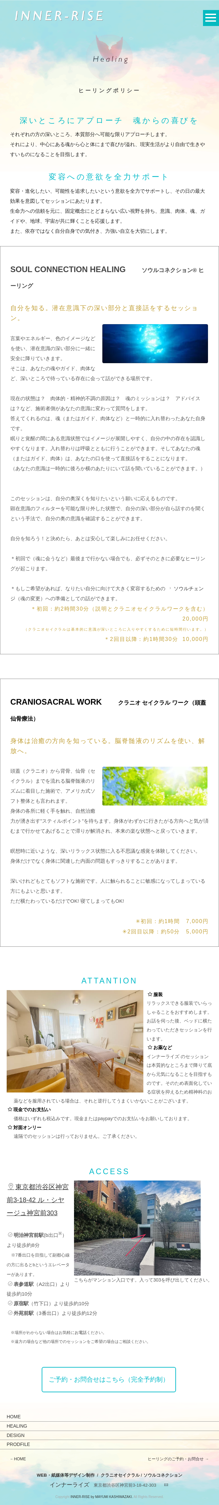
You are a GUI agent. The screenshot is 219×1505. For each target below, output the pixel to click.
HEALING (17, 1426)
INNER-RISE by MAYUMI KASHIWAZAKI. (102, 1497)
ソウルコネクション (162, 1475)
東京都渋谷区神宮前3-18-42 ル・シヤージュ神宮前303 (38, 1200)
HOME (14, 1416)
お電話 (81, 1332)
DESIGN (16, 1435)
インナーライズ (69, 1485)
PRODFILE (18, 1444)
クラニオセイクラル (120, 1475)
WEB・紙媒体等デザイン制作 (65, 1475)
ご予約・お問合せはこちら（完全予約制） (109, 1379)
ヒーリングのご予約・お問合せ (176, 1459)
